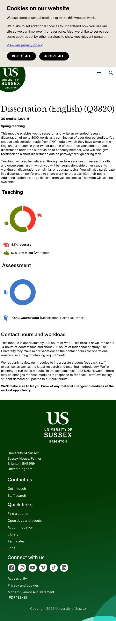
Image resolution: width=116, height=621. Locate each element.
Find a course (18, 513)
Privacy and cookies (23, 585)
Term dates (16, 541)
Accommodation (20, 527)
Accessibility (17, 578)
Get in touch (17, 488)
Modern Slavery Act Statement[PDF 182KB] (31, 594)
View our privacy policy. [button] (25, 45)
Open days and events (25, 520)
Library (13, 534)
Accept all (54, 56)
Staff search (17, 495)
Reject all (21, 56)
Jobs (11, 548)
